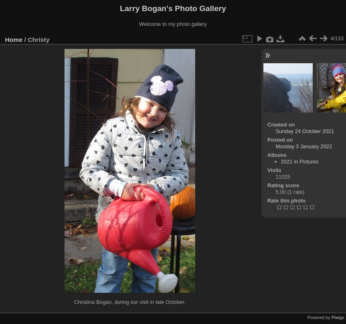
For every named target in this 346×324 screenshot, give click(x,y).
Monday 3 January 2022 (304, 146)
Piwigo (338, 317)
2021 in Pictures (300, 162)
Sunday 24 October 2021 (305, 131)
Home (14, 39)
